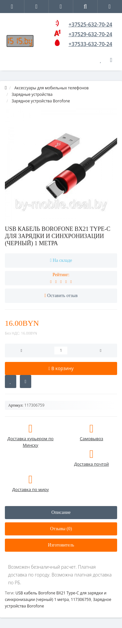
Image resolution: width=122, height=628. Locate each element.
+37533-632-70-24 (90, 44)
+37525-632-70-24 (90, 24)
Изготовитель (61, 545)
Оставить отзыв (62, 295)
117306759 (81, 599)
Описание (61, 512)
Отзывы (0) (61, 528)
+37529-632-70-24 (90, 34)
